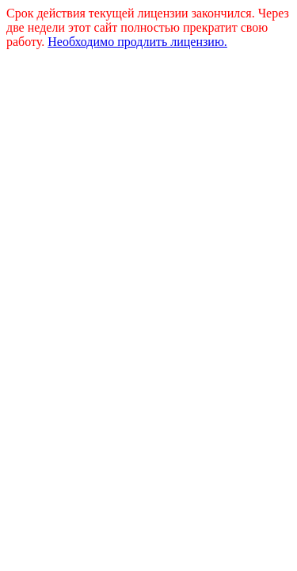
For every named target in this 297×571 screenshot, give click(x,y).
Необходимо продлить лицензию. (137, 41)
